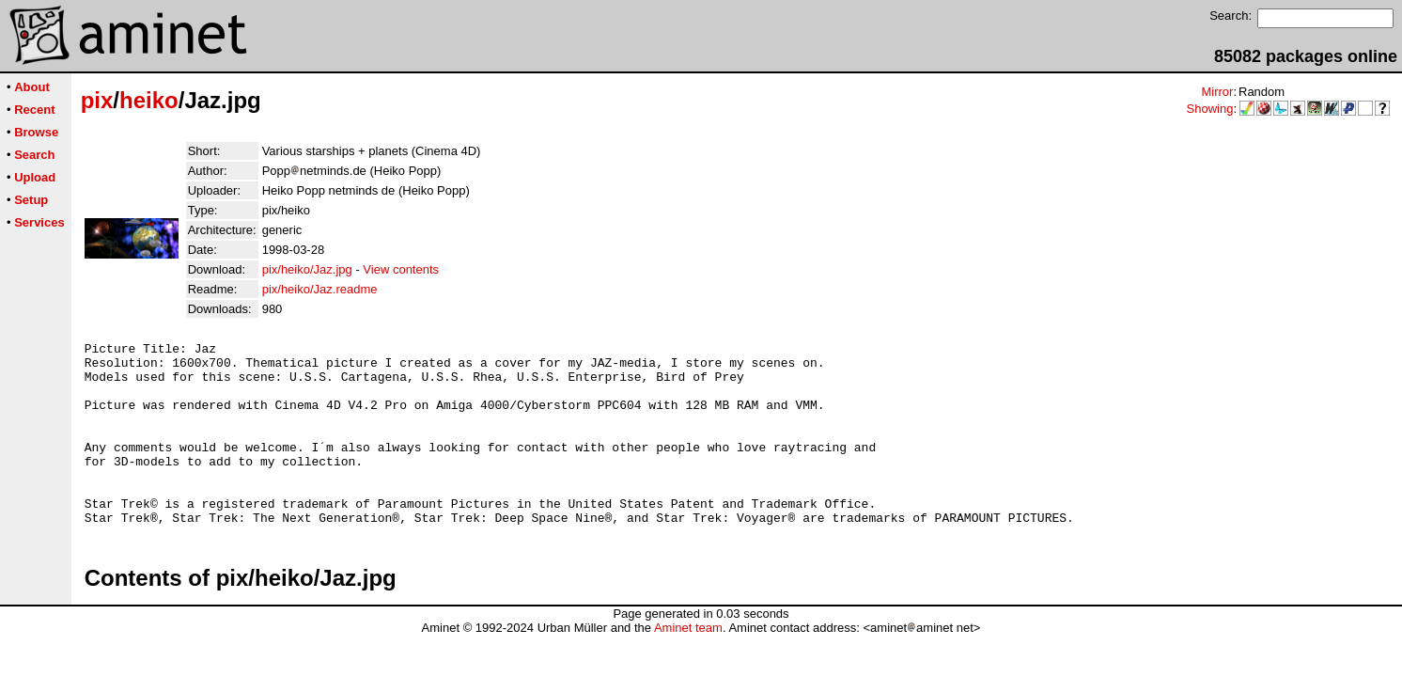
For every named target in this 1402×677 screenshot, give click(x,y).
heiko (149, 100)
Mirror (1217, 92)
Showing (1210, 109)
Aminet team (688, 664)
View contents (401, 269)
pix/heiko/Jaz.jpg (307, 269)
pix (97, 100)
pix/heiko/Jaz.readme (320, 289)
